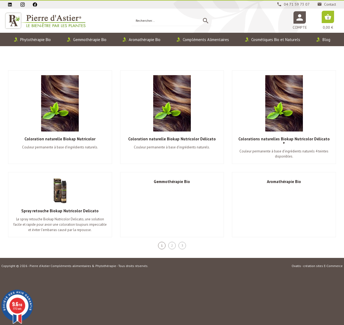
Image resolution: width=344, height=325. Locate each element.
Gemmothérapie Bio (89, 39)
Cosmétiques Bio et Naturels (275, 39)
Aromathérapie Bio (144, 39)
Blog (326, 39)
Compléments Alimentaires (206, 39)
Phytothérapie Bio (35, 39)
